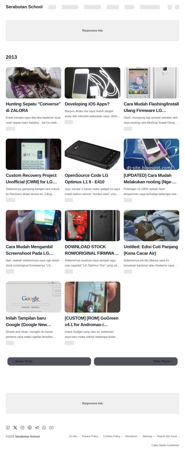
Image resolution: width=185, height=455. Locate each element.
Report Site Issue (150, 7)
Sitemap (129, 7)
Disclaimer (113, 7)
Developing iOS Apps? (87, 103)
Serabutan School (24, 6)
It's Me (52, 7)
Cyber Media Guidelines (165, 445)
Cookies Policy (92, 7)
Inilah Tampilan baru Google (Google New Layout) (26, 324)
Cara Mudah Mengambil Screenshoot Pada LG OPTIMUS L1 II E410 (29, 253)
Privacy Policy (70, 7)
